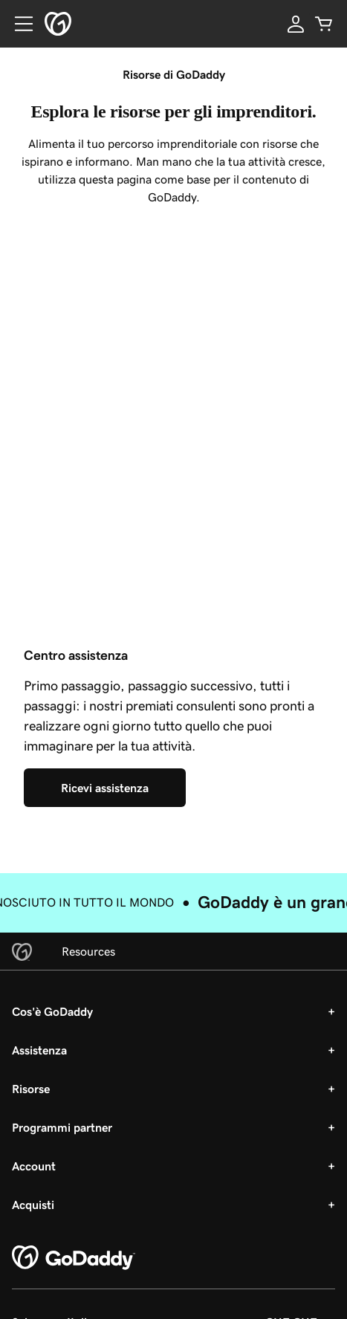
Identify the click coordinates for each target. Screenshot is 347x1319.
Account (34, 1166)
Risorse (31, 1089)
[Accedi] (296, 24)
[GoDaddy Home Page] (73, 1258)
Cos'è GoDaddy (52, 1011)
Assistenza (39, 1050)
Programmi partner (62, 1127)
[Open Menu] (18, 24)
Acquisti (33, 1205)
